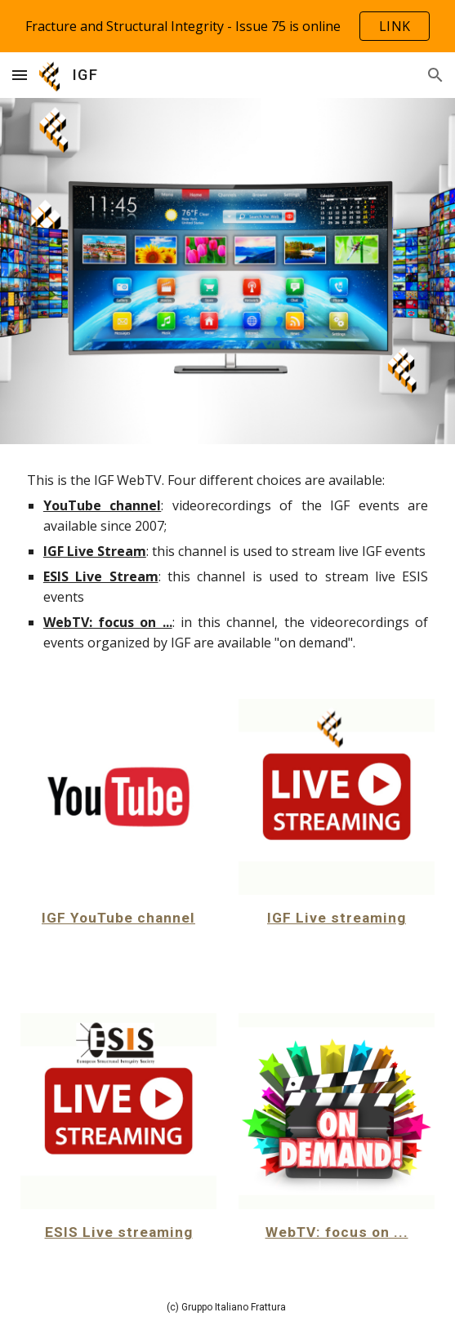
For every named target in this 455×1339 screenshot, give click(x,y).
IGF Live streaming (336, 918)
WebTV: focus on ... (336, 1232)
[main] (227, 562)
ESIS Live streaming (119, 1232)
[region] (227, 26)
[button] (19, 74)
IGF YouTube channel (118, 918)
